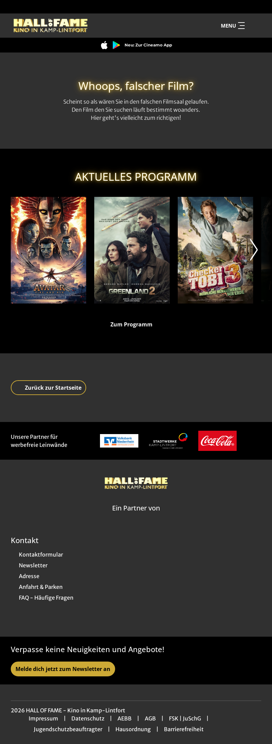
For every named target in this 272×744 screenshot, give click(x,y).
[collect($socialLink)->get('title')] (12, 6)
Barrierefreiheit (184, 729)
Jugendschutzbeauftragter (68, 729)
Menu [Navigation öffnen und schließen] (233, 25)
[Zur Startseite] (58, 25)
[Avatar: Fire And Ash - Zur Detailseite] (48, 250)
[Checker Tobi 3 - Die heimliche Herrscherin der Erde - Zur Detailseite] (215, 250)
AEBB (124, 718)
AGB (150, 718)
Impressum (43, 718)
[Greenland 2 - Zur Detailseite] (132, 250)
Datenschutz (87, 718)
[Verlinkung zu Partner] (119, 441)
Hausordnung (133, 729)
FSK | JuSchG (185, 718)
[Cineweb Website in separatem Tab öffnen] (136, 516)
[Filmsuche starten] (254, 25)
